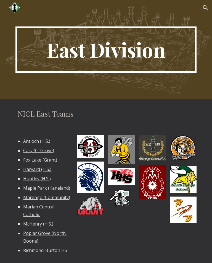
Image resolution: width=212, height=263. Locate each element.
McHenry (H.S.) (38, 224)
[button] (205, 7)
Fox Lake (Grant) (40, 160)
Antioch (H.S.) (36, 141)
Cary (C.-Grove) (38, 150)
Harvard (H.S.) (37, 169)
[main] (105, 49)
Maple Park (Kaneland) (46, 188)
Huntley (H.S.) (37, 179)
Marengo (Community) (46, 197)
